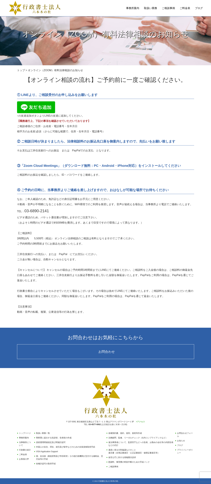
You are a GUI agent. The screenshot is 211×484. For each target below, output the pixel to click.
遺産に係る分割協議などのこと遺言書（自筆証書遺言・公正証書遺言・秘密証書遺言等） (134, 451)
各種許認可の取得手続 (46, 464)
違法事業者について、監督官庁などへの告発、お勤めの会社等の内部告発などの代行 (140, 443)
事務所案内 (132, 8)
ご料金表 (185, 8)
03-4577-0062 (95, 424)
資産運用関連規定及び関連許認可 (51, 442)
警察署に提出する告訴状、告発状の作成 (53, 438)
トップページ (25, 433)
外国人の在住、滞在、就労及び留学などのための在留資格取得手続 (65, 447)
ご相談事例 (168, 8)
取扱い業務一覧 (43, 433)
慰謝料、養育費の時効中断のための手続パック (129, 462)
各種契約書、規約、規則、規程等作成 (125, 433)
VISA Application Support (47, 451)
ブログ (199, 8)
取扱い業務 (150, 8)
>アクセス (140, 422)
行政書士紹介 (25, 450)
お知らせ (181, 441)
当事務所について (25, 443)
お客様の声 (24, 459)
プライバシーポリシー (185, 451)
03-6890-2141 (36, 211)
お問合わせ (106, 351)
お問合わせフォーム (185, 434)
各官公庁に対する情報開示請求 (122, 457)
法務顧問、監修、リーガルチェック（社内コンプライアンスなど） (137, 438)
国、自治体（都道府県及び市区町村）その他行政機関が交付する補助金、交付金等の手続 (69, 457)
